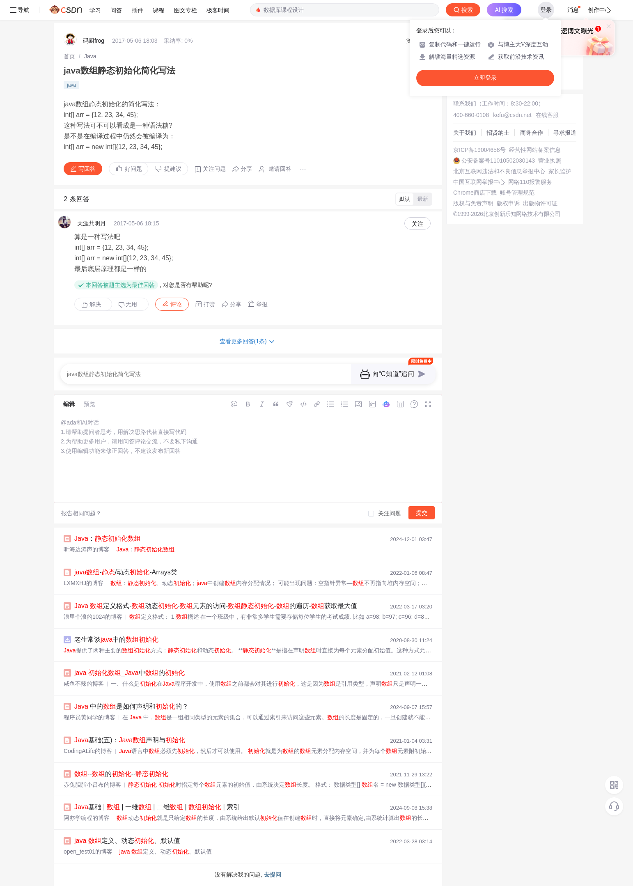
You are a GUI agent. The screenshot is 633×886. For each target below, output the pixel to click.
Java (90, 56)
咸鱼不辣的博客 (84, 683)
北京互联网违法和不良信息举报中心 (499, 171)
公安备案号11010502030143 (498, 160)
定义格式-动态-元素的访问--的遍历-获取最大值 (215, 605)
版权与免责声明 (473, 203)
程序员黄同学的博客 (89, 717)
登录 (546, 10)
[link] (69, 56)
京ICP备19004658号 (479, 150)
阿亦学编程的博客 (87, 818)
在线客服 (547, 115)
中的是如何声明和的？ (131, 706)
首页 (69, 56)
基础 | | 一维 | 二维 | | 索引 (157, 806)
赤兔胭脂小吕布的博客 (92, 784)
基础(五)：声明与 (129, 740)
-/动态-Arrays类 (125, 572)
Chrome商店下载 (475, 192)
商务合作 (531, 132)
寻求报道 (564, 132)
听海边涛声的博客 (87, 549)
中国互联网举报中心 (479, 182)
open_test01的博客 (88, 851)
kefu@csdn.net (512, 115)
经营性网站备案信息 (535, 150)
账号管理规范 (517, 192)
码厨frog (93, 40)
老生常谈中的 (116, 639)
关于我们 (464, 132)
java (71, 85)
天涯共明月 (91, 223)
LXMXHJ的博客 (83, 583)
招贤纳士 (497, 132)
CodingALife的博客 (88, 751)
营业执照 (549, 160)
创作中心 (599, 10)
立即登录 (485, 78)
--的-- (121, 773)
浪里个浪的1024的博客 (93, 616)
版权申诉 (508, 203)
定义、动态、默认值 (127, 840)
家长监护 (559, 171)
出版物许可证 (540, 203)
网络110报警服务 (530, 182)
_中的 (129, 672)
